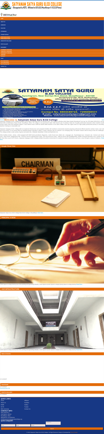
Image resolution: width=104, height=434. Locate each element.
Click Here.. (41, 212)
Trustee (26, 407)
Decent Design (74, 432)
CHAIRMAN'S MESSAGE (6, 49)
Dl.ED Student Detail (5, 38)
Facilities (3, 28)
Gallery (26, 404)
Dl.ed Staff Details (5, 62)
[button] (2, 120)
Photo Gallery (4, 44)
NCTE (2, 407)
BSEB (2, 404)
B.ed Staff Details (5, 60)
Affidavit (26, 400)
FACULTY (3, 56)
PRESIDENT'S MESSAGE (6, 52)
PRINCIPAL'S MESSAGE (6, 51)
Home (2, 18)
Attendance (4, 31)
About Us (3, 21)
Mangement (3, 47)
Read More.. (79, 284)
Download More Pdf (5, 388)
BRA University (5, 409)
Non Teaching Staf (5, 64)
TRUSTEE (3, 54)
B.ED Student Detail (5, 37)
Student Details (5, 34)
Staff (2, 58)
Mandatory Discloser (6, 40)
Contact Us (3, 66)
